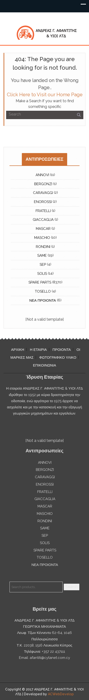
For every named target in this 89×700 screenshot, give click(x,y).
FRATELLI (43, 211)
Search (72, 586)
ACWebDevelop (61, 694)
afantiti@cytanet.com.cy (50, 658)
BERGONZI (43, 184)
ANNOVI (42, 175)
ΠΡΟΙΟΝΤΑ (61, 350)
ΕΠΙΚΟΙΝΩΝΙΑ (44, 365)
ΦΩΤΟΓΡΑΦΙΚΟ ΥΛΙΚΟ (57, 357)
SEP (43, 264)
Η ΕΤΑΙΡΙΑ (38, 350)
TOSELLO (43, 291)
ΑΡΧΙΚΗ (17, 350)
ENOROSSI (43, 202)
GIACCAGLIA (43, 219)
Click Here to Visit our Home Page (45, 94)
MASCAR (43, 229)
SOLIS (42, 273)
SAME (42, 255)
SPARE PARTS (39, 282)
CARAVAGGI (43, 193)
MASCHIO (42, 238)
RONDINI (43, 247)
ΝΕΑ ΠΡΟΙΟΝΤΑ (42, 300)
